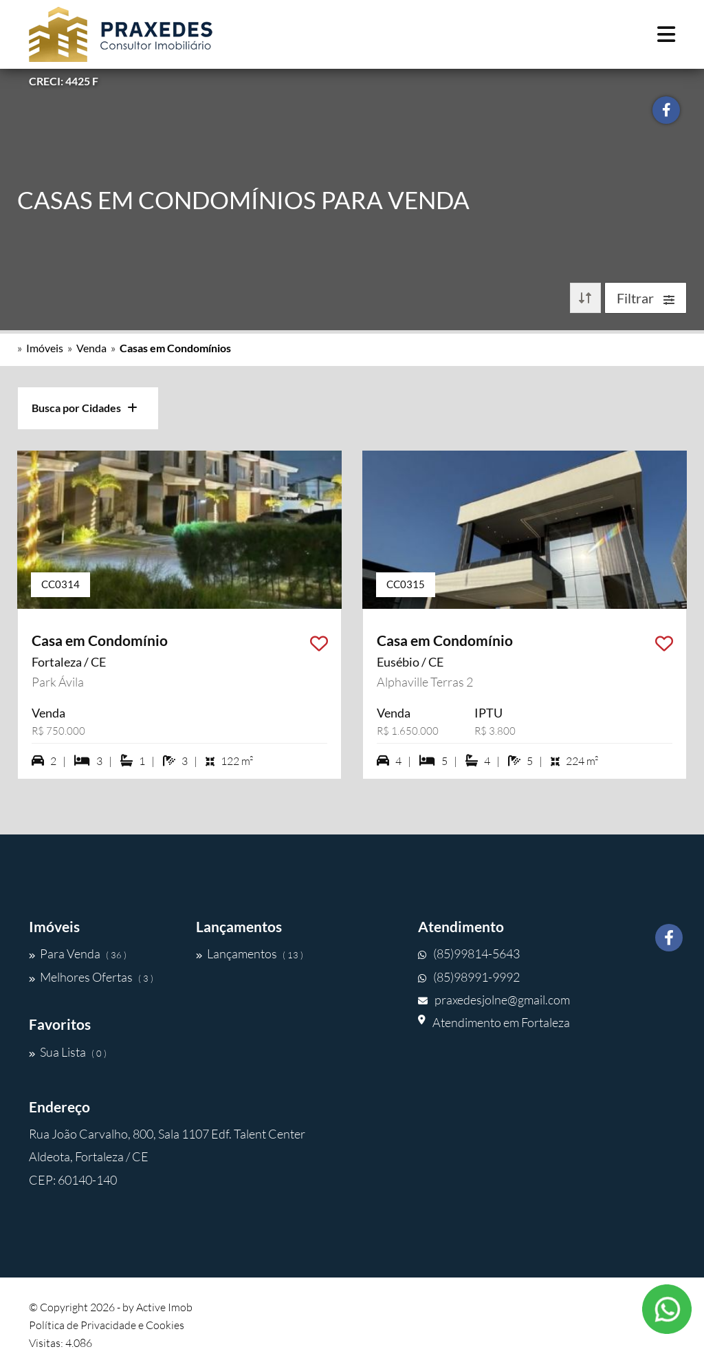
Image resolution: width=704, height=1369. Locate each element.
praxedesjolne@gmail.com (494, 999)
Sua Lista (68, 1051)
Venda (91, 347)
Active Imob (164, 1307)
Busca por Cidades (85, 407)
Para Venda (77, 953)
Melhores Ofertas (91, 976)
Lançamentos (249, 953)
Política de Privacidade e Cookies (106, 1325)
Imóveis (44, 347)
